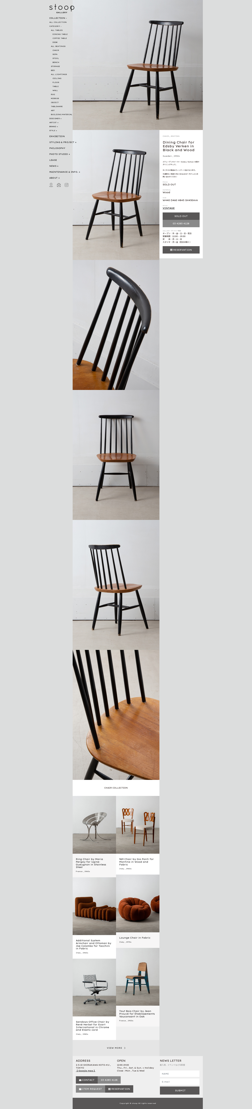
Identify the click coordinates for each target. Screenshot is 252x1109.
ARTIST (53, 122)
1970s (128, 942)
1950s (177, 156)
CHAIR (56, 50)
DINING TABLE (60, 34)
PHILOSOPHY (57, 148)
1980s (85, 1034)
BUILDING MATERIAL (61, 114)
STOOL (56, 58)
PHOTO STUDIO (58, 154)
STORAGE (55, 66)
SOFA (55, 54)
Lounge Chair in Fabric (134, 937)
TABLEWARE (57, 106)
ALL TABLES (57, 30)
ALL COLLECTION (58, 22)
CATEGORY (54, 26)
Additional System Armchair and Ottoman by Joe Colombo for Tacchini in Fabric (93, 944)
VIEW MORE (114, 1048)
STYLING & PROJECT (61, 142)
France (79, 871)
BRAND (52, 126)
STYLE (52, 130)
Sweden (167, 156)
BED (53, 70)
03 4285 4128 (181, 223)
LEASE (53, 160)
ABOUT (53, 178)
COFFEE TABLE (60, 38)
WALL (55, 90)
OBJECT (55, 102)
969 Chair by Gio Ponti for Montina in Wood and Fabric (136, 862)
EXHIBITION (57, 136)
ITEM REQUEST (92, 1088)
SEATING (175, 136)
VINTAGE (169, 208)
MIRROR (55, 98)
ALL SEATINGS (58, 46)
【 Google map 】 (86, 1071)
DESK (55, 42)
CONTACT (88, 1080)
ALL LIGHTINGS (59, 74)
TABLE (56, 86)
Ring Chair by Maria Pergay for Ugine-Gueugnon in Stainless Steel (91, 863)
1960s (87, 871)
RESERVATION (182, 249)
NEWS (52, 166)
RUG (53, 94)
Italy (121, 869)
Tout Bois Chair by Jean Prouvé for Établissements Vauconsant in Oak (137, 1014)
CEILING (57, 78)
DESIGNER (54, 118)
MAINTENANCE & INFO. (63, 172)
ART (53, 110)
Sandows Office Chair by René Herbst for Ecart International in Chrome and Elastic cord (92, 1025)
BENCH (56, 62)
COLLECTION (57, 18)
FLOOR (56, 82)
